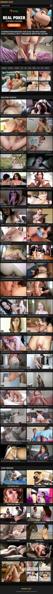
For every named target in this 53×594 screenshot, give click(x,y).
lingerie (17, 68)
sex (22, 68)
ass (38, 68)
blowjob (4, 68)
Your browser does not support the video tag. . (26, 51)
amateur (10, 68)
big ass (47, 68)
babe (34, 68)
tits (25, 68)
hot (42, 68)
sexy (29, 68)
